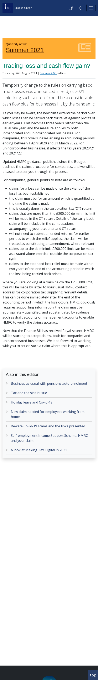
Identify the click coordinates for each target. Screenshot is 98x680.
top (93, 674)
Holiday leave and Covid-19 (31, 402)
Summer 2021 (25, 50)
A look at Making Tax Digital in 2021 (39, 450)
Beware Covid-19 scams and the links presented (48, 426)
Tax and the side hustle (29, 393)
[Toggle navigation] (91, 8)
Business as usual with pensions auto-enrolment (49, 383)
